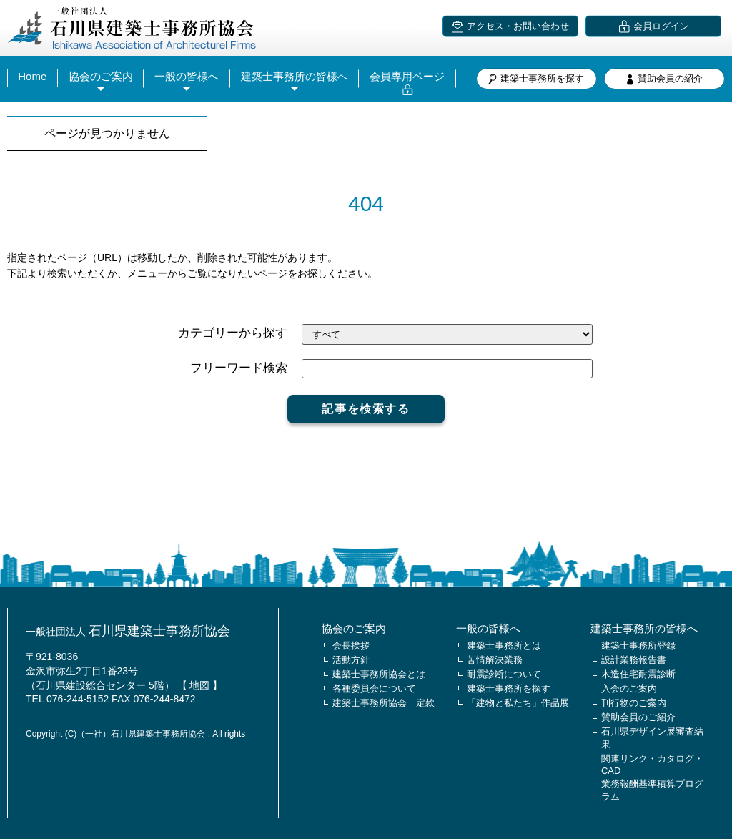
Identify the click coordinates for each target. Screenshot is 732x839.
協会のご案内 (101, 76)
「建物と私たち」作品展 (518, 702)
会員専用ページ (407, 76)
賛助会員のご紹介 (638, 717)
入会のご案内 (629, 688)
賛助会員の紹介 (664, 79)
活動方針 (351, 659)
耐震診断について (504, 674)
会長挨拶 (351, 645)
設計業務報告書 (633, 659)
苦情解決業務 (495, 659)
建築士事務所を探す (536, 79)
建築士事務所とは (504, 645)
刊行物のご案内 (633, 702)
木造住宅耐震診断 (638, 674)
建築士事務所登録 (638, 645)
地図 (199, 685)
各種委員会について (374, 688)
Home (32, 76)
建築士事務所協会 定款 (383, 702)
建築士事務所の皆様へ (294, 76)
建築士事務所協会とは (378, 674)
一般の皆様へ (186, 76)
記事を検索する (366, 409)
